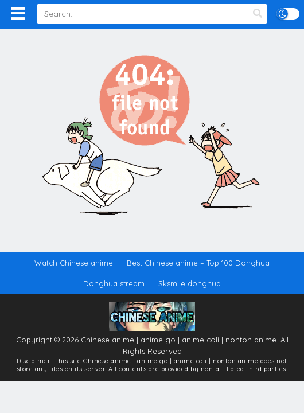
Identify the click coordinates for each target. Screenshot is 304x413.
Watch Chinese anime (73, 262)
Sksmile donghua (189, 283)
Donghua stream (114, 283)
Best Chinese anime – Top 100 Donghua (198, 262)
